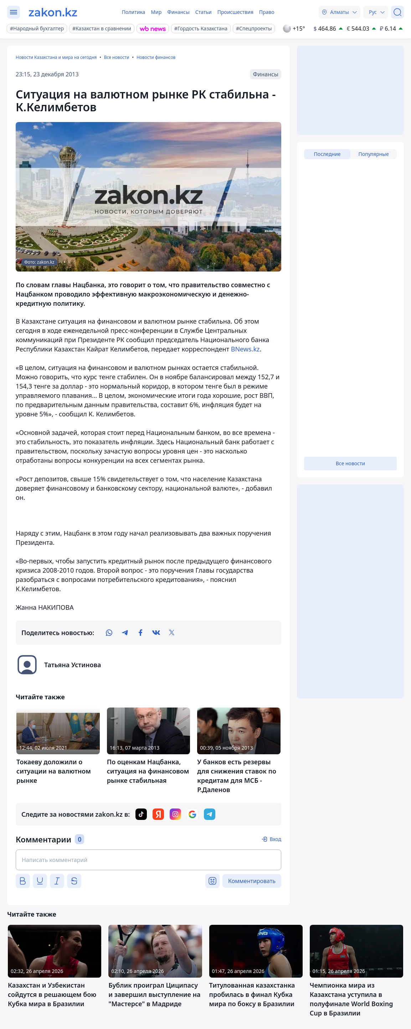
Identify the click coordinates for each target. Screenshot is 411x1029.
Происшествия (235, 12)
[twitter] (171, 632)
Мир (156, 12)
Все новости (116, 57)
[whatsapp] (109, 632)
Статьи (203, 12)
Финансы (178, 12)
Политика (133, 12)
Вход (275, 839)
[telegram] (124, 632)
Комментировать (252, 881)
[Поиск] (397, 12)
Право (266, 12)
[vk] (156, 632)
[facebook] (140, 632)
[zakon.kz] (53, 12)
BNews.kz (245, 349)
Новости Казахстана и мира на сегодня (56, 57)
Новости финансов (156, 57)
